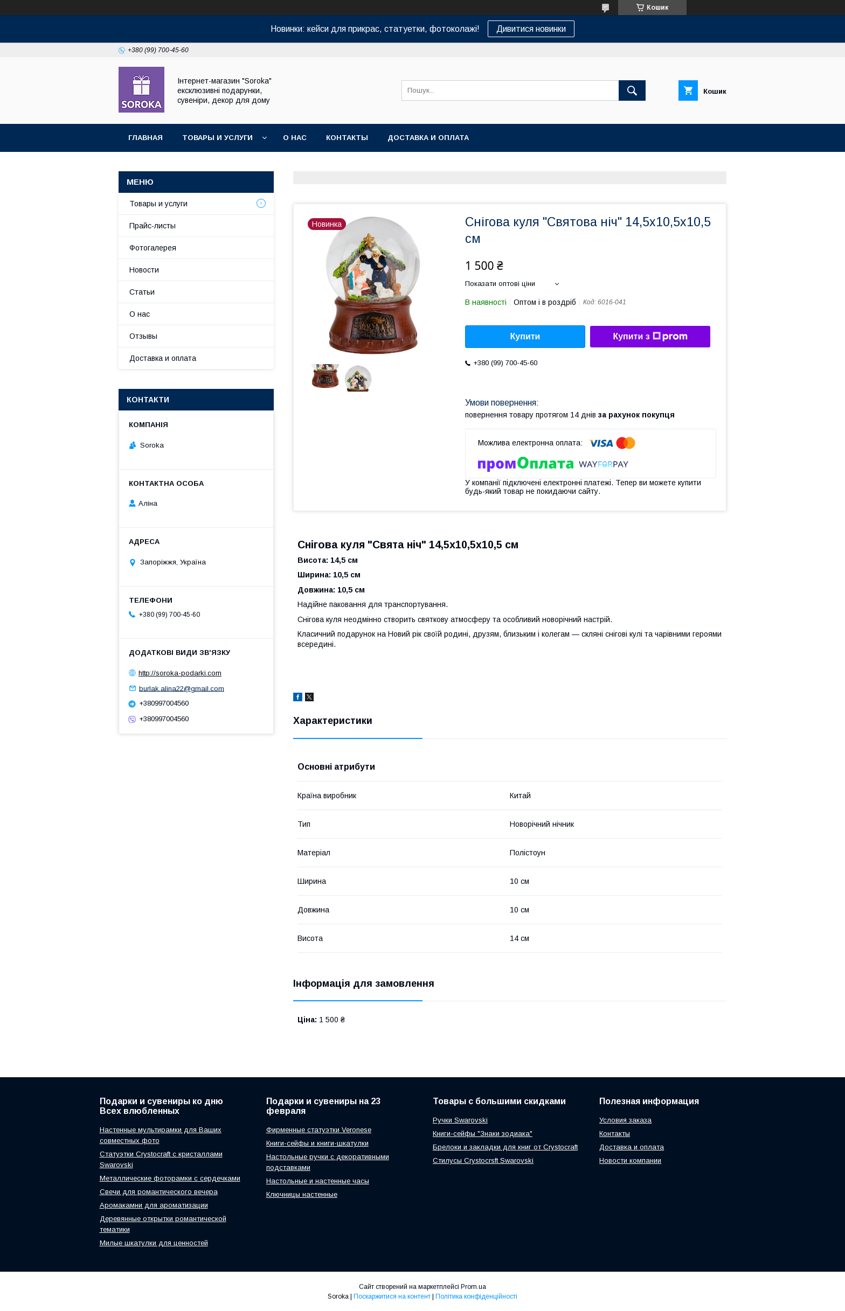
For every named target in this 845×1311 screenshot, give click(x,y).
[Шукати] (632, 90)
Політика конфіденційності (476, 1296)
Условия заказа (625, 1120)
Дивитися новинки (531, 28)
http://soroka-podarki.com (179, 673)
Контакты (347, 138)
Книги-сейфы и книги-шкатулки (317, 1143)
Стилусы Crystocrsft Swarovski (483, 1160)
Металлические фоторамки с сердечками (170, 1178)
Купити (525, 336)
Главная (145, 138)
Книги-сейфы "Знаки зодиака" (482, 1133)
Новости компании (630, 1160)
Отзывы (143, 336)
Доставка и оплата (428, 138)
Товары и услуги (217, 138)
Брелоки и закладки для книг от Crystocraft (505, 1147)
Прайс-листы (152, 225)
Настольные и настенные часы (317, 1181)
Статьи (142, 292)
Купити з (650, 336)
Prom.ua (473, 1287)
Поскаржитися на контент (392, 1296)
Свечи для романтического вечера (159, 1192)
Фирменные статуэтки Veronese (318, 1130)
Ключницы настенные (301, 1194)
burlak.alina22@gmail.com (181, 688)
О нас (295, 138)
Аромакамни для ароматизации (154, 1205)
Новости (144, 270)
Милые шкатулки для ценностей (154, 1243)
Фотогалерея (152, 247)
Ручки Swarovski (460, 1120)
